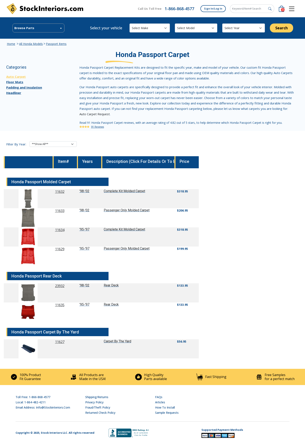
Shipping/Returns (96, 397)
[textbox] (38, 28)
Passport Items (56, 44)
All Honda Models (31, 44)
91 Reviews (97, 127)
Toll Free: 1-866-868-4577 (33, 397)
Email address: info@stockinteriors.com (43, 407)
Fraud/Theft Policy (97, 407)
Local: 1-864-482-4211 (31, 402)
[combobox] (38, 28)
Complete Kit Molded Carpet (124, 191)
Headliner (13, 93)
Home (11, 44)
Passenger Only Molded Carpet (126, 210)
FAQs (158, 397)
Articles (160, 402)
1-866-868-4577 (179, 8)
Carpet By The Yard (117, 341)
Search (281, 27)
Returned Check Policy (100, 413)
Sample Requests (167, 413)
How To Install (165, 407)
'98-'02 (84, 191)
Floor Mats (14, 82)
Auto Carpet (16, 76)
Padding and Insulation (24, 87)
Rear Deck (111, 285)
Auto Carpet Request (94, 114)
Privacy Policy (94, 402)
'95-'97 (84, 229)
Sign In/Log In (213, 8)
